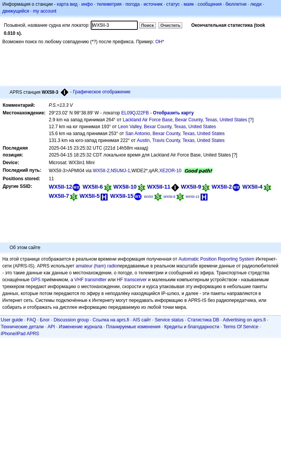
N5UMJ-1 (120, 170)
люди (255, 4)
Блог (45, 320)
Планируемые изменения (133, 326)
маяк (189, 4)
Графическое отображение (101, 92)
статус (173, 4)
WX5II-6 (93, 187)
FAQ (31, 320)
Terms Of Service (240, 326)
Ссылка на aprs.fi (111, 320)
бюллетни (236, 4)
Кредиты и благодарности (191, 326)
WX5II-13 (192, 197)
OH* (159, 41)
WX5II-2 (101, 170)
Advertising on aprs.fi (244, 320)
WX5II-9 (191, 187)
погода (133, 4)
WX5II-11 (158, 187)
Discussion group (71, 320)
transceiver (135, 279)
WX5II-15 (122, 196)
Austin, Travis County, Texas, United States (181, 140)
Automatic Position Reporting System (216, 259)
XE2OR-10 (170, 170)
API (51, 326)
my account (44, 11)
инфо (87, 4)
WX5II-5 (90, 196)
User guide (12, 320)
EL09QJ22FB (135, 113)
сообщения (210, 4)
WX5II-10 (125, 187)
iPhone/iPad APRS (20, 333)
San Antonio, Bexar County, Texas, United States (175, 133)
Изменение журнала (80, 326)
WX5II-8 (169, 197)
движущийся (15, 11)
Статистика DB (203, 320)
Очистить (170, 25)
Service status (169, 320)
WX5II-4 (252, 187)
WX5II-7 (59, 196)
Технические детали (22, 326)
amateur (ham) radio (97, 266)
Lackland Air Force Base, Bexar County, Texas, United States (185, 119)
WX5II (148, 197)
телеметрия (108, 4)
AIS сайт (142, 320)
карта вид (67, 4)
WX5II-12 (60, 187)
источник (153, 4)
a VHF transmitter (88, 279)
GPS (35, 279)
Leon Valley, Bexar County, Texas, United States (167, 126)
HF (120, 279)
